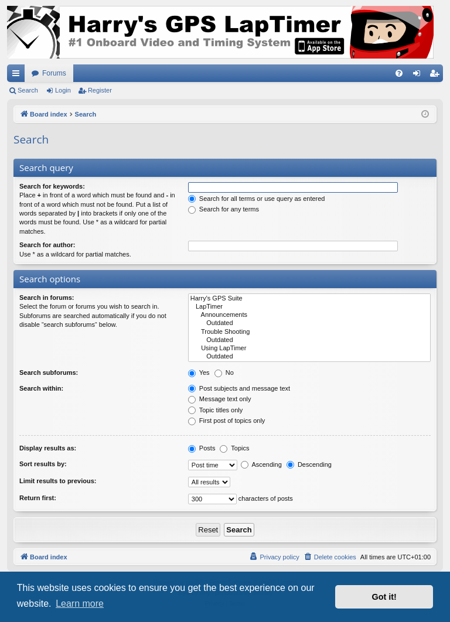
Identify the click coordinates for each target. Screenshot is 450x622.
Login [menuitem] (419, 75)
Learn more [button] (80, 604)
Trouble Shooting (309, 332)
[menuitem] (399, 73)
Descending (309, 464)
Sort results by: (43, 463)
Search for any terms (223, 209)
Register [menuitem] (437, 75)
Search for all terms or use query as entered (256, 198)
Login (63, 90)
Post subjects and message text (239, 388)
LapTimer (309, 307)
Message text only (219, 398)
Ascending (261, 464)
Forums (54, 73)
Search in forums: (46, 297)
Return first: (37, 497)
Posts (202, 448)
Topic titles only (215, 409)
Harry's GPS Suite (309, 299)
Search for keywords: (52, 186)
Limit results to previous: (57, 480)
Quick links (18, 75)
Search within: (41, 388)
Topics (234, 448)
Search (28, 90)
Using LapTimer (309, 348)
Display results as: (47, 448)
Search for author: (47, 244)
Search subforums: (48, 372)
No (224, 372)
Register (100, 90)
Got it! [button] (384, 597)
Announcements (309, 315)
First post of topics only (226, 420)
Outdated (309, 323)
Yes (199, 372)
